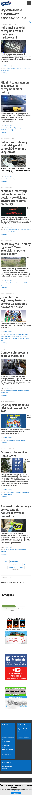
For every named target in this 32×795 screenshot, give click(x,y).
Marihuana (20, 68)
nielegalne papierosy (20, 549)
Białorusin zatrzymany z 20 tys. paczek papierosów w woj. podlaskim (16, 511)
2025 (9, 70)
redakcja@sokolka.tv (7, 749)
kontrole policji (9, 130)
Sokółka (13, 68)
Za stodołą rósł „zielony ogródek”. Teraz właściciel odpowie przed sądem (16, 248)
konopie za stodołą (18, 283)
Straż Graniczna (14, 336)
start (6, 561)
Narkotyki (3, 70)
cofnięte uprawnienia (23, 128)
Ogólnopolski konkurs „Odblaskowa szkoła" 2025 (15, 408)
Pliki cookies (5, 768)
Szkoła (18, 440)
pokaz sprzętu (9, 338)
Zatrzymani (27, 68)
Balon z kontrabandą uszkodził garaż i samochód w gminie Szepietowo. (14, 147)
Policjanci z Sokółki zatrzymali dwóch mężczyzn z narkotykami (13, 32)
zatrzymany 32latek (11, 285)
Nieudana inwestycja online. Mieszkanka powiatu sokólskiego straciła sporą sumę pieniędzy (14, 197)
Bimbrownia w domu (12, 390)
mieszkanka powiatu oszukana (15, 229)
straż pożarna (23, 336)
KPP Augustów (17, 492)
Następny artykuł (12, 567)
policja (8, 68)
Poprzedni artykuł (14, 561)
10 (24, 564)
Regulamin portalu (7, 766)
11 (28, 564)
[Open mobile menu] (29, 3)
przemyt (9, 179)
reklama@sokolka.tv (23, 737)
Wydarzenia (8, 66)
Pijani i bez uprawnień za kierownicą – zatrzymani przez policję (15, 87)
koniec (22, 567)
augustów (9, 128)
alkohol (27, 390)
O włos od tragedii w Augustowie (14, 454)
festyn (8, 334)
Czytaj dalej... (4, 72)
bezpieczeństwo (11, 440)
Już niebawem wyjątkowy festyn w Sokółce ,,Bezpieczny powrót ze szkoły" (14, 302)
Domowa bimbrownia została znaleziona (14, 354)
